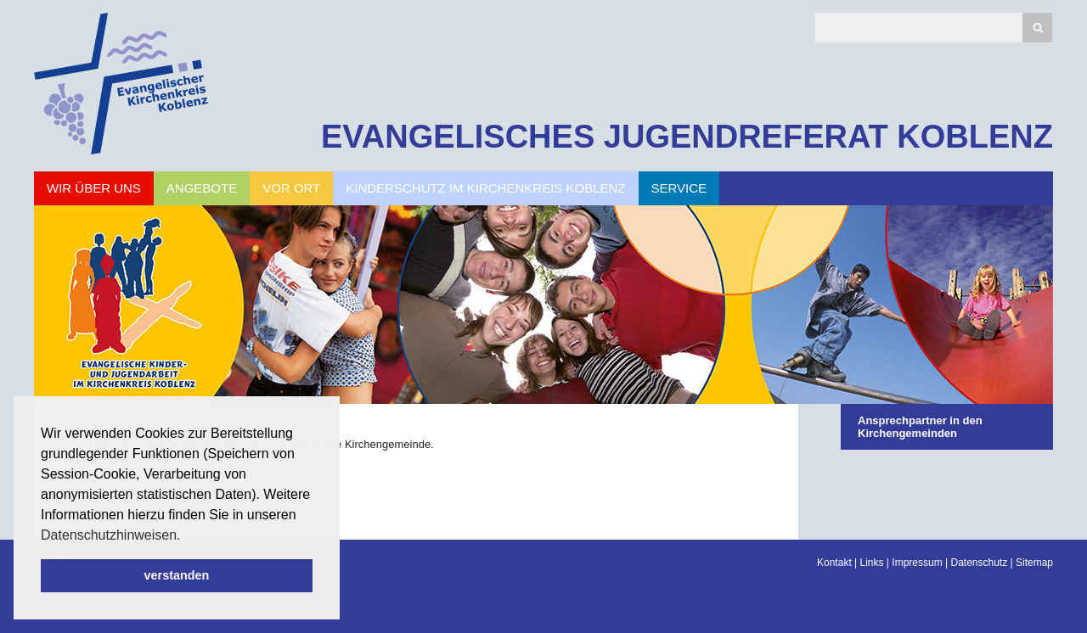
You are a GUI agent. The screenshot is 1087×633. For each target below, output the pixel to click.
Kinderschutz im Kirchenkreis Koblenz (485, 188)
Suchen (1037, 27)
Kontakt (834, 563)
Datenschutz (978, 563)
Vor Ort (291, 188)
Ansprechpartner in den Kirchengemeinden (920, 427)
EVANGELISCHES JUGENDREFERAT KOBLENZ (687, 136)
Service (679, 188)
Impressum (917, 563)
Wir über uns (94, 188)
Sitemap (1034, 563)
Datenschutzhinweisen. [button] (111, 535)
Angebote (201, 188)
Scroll (42, 574)
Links (872, 563)
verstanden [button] (177, 575)
